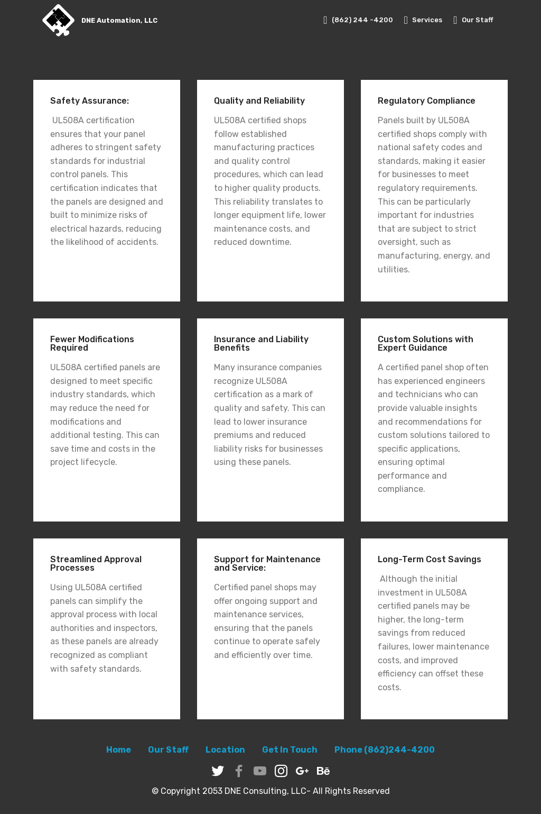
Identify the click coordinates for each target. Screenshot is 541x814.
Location (225, 750)
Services (423, 20)
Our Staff (473, 20)
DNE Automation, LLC (119, 20)
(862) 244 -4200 (358, 20)
